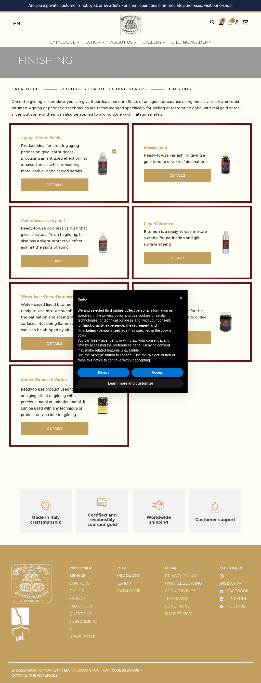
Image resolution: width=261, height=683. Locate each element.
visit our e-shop (217, 5)
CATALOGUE (128, 591)
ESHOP (124, 583)
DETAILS (54, 185)
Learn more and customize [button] (130, 383)
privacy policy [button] (113, 315)
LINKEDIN (233, 598)
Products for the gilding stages (105, 89)
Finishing (180, 89)
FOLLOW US (232, 568)
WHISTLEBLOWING (183, 583)
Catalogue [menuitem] (64, 42)
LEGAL (171, 568)
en (16, 23)
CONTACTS (79, 583)
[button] (181, 298)
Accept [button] (158, 372)
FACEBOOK (234, 591)
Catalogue (25, 89)
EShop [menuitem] (94, 42)
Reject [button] (103, 372)
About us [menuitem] (123, 42)
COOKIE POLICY (180, 591)
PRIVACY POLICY (181, 575)
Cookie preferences (34, 675)
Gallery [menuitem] (153, 42)
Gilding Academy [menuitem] (191, 42)
